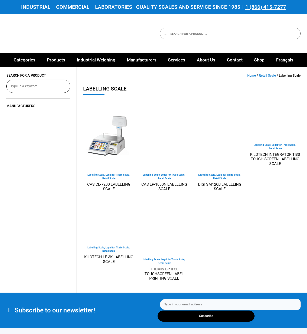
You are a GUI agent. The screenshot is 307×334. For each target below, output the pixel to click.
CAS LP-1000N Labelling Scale (164, 187)
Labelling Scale (95, 175)
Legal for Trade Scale (117, 175)
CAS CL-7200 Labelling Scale (108, 187)
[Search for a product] (38, 86)
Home (251, 75)
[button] (24, 60)
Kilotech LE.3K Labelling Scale (108, 260)
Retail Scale (267, 75)
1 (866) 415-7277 (265, 7)
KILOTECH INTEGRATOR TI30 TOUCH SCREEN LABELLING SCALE (275, 159)
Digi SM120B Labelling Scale (219, 187)
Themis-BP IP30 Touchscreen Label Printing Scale (164, 274)
